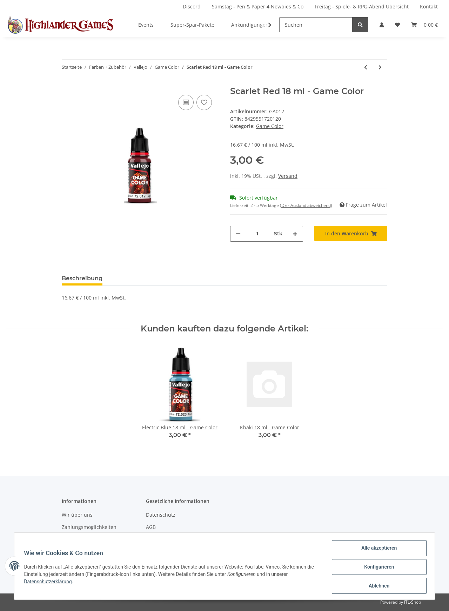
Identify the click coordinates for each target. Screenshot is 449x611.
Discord (192, 6)
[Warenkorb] (424, 25)
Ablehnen (377, 586)
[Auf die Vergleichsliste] (186, 102)
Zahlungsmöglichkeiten (89, 527)
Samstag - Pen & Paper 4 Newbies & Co (257, 6)
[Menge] (257, 233)
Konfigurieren (377, 568)
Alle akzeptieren (377, 549)
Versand (287, 176)
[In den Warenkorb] (350, 233)
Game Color (269, 126)
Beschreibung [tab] (82, 278)
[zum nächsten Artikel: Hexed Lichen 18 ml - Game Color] (380, 67)
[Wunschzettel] (397, 25)
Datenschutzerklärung (49, 582)
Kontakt (429, 6)
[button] (381, 25)
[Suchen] (316, 24)
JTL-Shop (412, 602)
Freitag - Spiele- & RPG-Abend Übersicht (362, 6)
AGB (151, 527)
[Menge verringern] (238, 233)
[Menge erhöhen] (295, 233)
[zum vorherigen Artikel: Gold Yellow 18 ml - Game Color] (365, 67)
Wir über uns (77, 514)
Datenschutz (160, 514)
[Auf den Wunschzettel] (204, 102)
